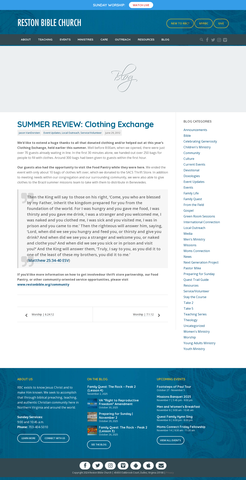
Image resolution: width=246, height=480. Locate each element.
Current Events (194, 164)
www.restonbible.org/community (43, 284)
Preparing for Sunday (199, 274)
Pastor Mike (192, 268)
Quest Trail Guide (196, 280)
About (26, 39)
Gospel (189, 210)
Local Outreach (70, 132)
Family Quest (193, 199)
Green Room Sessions (199, 216)
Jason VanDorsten (29, 132)
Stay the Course (195, 297)
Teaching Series (195, 314)
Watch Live (141, 5)
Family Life (191, 193)
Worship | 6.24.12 (43, 314)
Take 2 (188, 303)
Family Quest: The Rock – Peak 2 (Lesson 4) (111, 388)
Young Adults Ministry (199, 343)
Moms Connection (197, 251)
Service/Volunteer (91, 132)
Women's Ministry (197, 331)
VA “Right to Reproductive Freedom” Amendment (119, 402)
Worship (190, 337)
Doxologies (192, 176)
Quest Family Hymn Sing (175, 417)
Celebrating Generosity (200, 141)
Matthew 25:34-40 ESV (48, 260)
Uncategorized (194, 326)
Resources (146, 39)
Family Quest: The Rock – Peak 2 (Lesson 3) (123, 429)
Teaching (45, 39)
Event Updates (52, 132)
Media (188, 233)
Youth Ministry (194, 349)
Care (104, 39)
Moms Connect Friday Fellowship (181, 427)
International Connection (202, 222)
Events (65, 39)
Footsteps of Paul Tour (174, 387)
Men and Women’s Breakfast (178, 407)
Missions (190, 245)
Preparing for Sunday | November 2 (116, 415)
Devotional (191, 170)
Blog (165, 39)
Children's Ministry (197, 147)
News (188, 257)
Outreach (122, 39)
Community (192, 153)
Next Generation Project (201, 262)
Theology (190, 320)
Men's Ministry (194, 239)
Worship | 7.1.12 (143, 314)
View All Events (170, 440)
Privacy (170, 472)
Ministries (85, 39)
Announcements (195, 130)
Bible (187, 135)
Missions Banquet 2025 (174, 397)
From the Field (194, 205)
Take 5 (188, 308)
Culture (189, 159)
